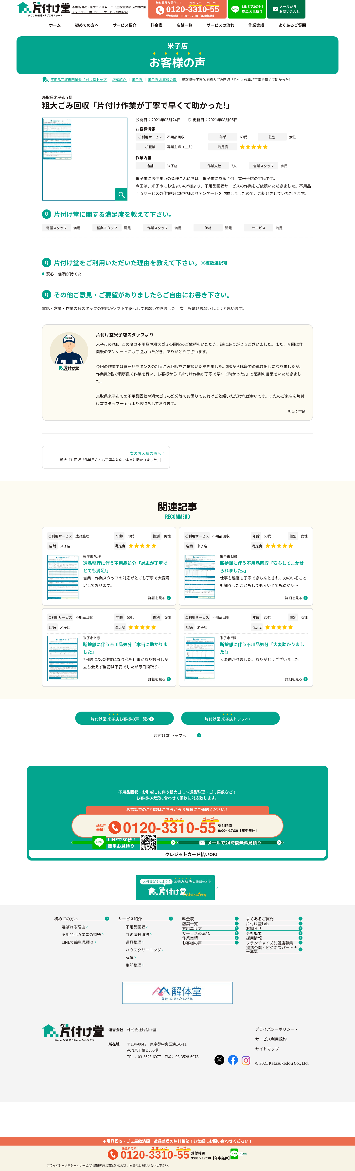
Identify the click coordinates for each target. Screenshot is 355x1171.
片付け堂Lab (273, 988)
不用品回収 (137, 988)
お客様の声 (209, 1033)
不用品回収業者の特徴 (83, 996)
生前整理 (135, 1026)
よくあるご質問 (273, 977)
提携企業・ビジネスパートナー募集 (273, 1047)
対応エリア (209, 999)
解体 (131, 1019)
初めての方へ (81, 977)
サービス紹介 (145, 977)
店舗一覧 (209, 988)
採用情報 (273, 1022)
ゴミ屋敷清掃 (139, 996)
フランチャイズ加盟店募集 (273, 1033)
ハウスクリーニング (145, 1011)
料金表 (209, 977)
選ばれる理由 (75, 988)
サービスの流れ (209, 1011)
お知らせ (273, 999)
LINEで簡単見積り (79, 1003)
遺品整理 (135, 1003)
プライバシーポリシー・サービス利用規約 (99, 12)
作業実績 (209, 1022)
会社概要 (273, 1011)
